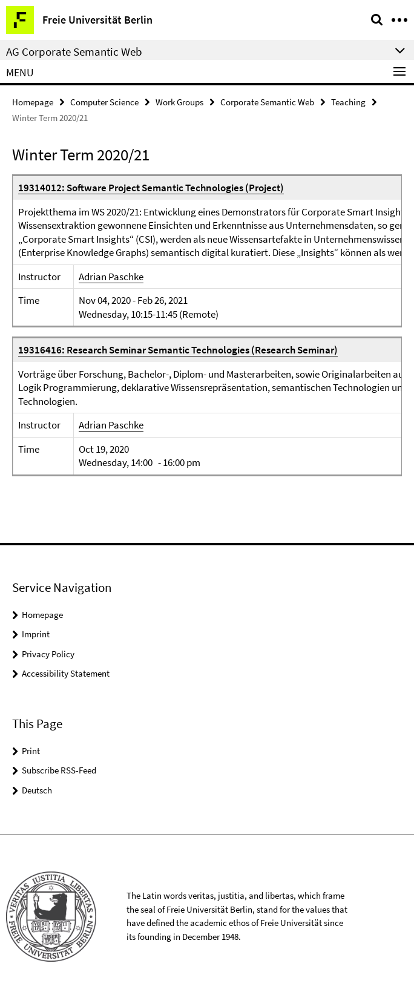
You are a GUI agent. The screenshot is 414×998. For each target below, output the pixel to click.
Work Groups (179, 102)
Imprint (36, 634)
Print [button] (31, 751)
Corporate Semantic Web (267, 102)
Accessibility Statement (66, 673)
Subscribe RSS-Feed (59, 770)
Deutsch (37, 790)
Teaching (348, 102)
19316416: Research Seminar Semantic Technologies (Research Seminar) (178, 349)
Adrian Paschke (111, 276)
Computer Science (104, 102)
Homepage (32, 102)
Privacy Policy (48, 654)
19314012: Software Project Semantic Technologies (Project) (151, 187)
